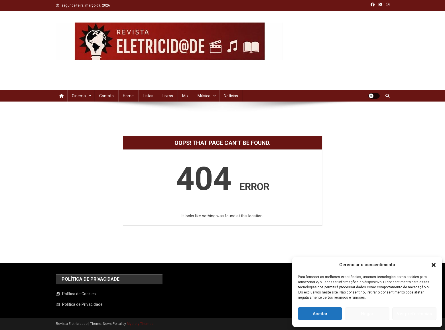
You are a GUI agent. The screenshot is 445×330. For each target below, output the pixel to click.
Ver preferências (414, 313)
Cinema (79, 96)
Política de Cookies (79, 293)
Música (204, 96)
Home (128, 96)
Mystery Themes (140, 324)
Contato (106, 96)
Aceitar (320, 313)
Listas (148, 96)
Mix (185, 96)
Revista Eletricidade (97, 65)
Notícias (231, 96)
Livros (167, 96)
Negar (367, 313)
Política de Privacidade (82, 304)
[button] (433, 265)
